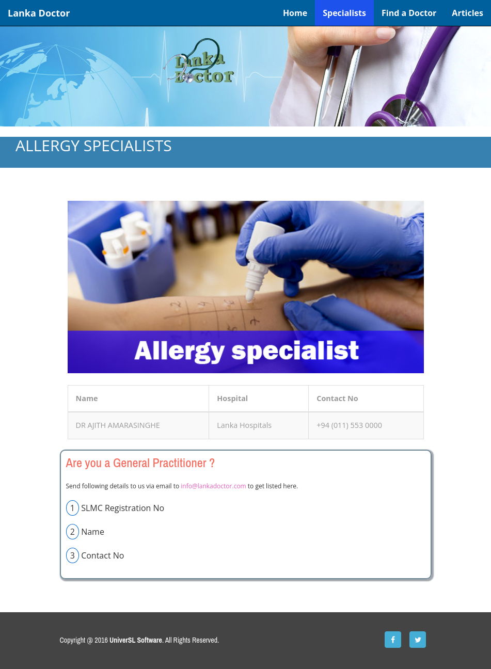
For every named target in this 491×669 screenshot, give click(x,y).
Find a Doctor (409, 13)
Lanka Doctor (39, 13)
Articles (467, 13)
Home (295, 13)
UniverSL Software (135, 640)
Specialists (344, 13)
